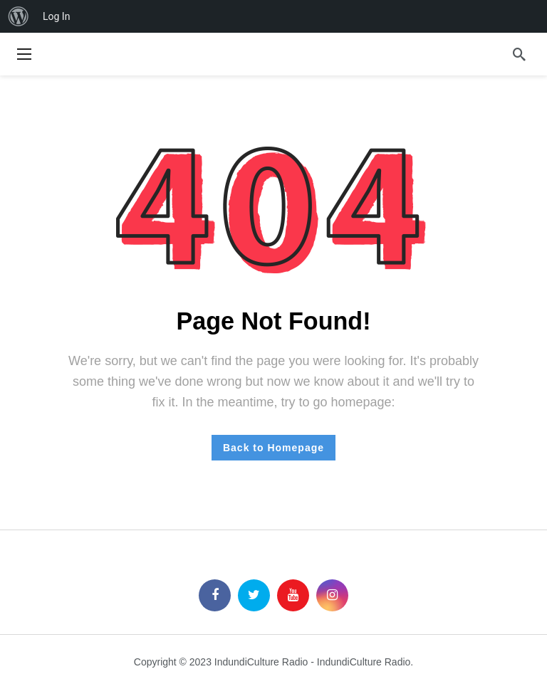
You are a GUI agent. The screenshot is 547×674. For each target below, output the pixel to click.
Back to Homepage (273, 447)
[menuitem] (18, 16)
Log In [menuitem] (56, 16)
